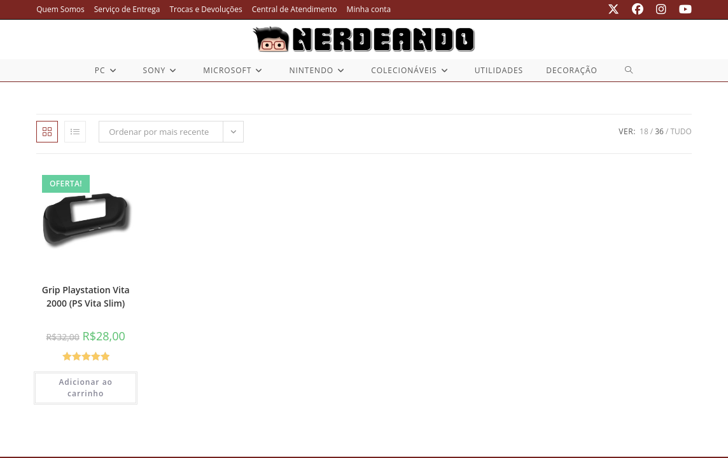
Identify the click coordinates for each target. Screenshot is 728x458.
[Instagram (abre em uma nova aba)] (661, 9)
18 (644, 131)
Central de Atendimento (294, 9)
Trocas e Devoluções (205, 9)
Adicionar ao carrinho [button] (86, 388)
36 (659, 131)
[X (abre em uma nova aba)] (613, 9)
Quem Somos (60, 9)
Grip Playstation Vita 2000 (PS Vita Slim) (86, 296)
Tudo (680, 131)
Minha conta (369, 9)
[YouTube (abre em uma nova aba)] (682, 9)
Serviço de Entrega (127, 9)
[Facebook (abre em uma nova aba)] (638, 9)
